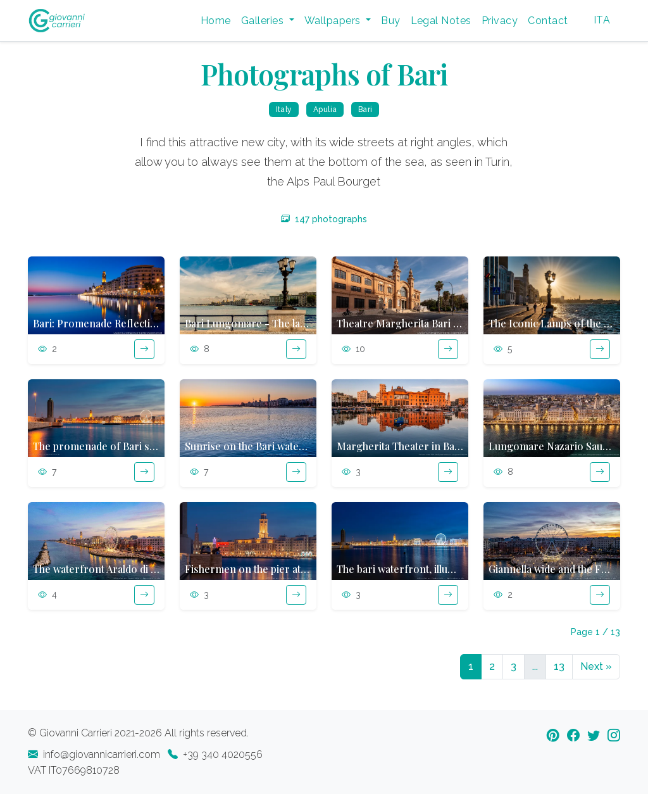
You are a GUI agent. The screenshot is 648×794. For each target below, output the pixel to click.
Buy (390, 21)
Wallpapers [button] (333, 21)
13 (559, 666)
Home (216, 21)
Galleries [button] (264, 21)
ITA (602, 20)
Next (596, 666)
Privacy (500, 21)
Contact (548, 21)
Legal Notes (441, 21)
